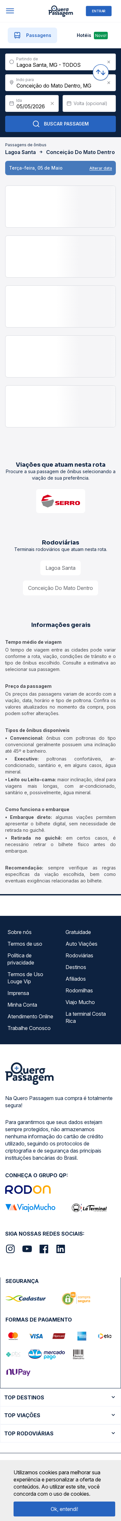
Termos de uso (24, 943)
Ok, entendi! (64, 1509)
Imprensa (18, 993)
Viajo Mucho (80, 1002)
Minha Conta (22, 1004)
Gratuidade (78, 932)
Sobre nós (19, 932)
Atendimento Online (30, 1016)
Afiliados (76, 979)
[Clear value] (52, 103)
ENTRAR (99, 11)
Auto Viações (81, 943)
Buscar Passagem (60, 124)
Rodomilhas (79, 990)
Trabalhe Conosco (29, 1028)
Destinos (76, 967)
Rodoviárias (79, 955)
